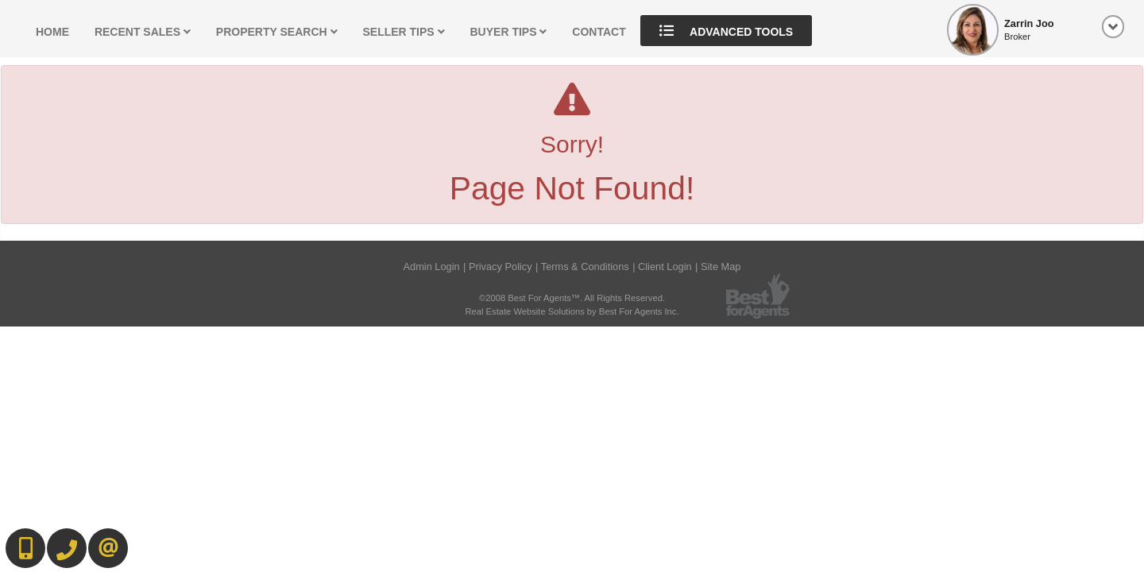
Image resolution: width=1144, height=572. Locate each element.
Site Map (721, 266)
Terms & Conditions (585, 266)
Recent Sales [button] (143, 31)
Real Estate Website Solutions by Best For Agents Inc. (571, 311)
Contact (598, 31)
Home (52, 31)
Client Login (665, 266)
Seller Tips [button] (403, 31)
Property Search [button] (277, 31)
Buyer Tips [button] (508, 31)
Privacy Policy (500, 266)
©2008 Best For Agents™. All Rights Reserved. (572, 298)
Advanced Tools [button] (726, 30)
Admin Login (431, 266)
